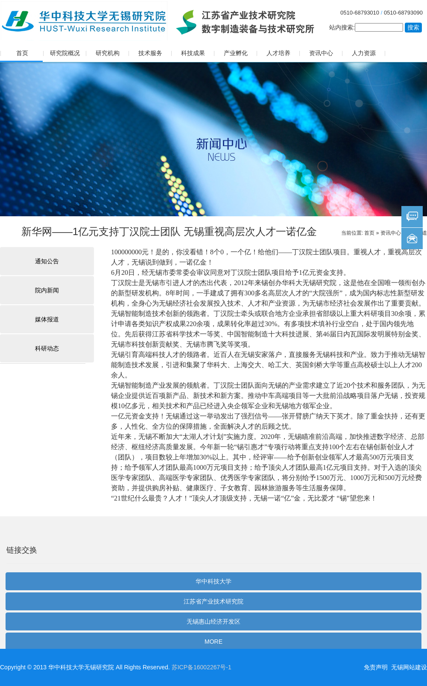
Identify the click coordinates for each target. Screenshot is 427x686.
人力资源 (364, 53)
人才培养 (278, 53)
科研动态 (47, 348)
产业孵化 (236, 53)
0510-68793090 (403, 12)
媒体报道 (47, 319)
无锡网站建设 (409, 667)
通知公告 (47, 261)
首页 (22, 53)
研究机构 (108, 53)
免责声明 (376, 667)
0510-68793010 (359, 12)
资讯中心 (321, 53)
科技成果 (193, 53)
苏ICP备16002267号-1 (201, 667)
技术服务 (150, 53)
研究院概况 (65, 53)
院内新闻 (47, 290)
